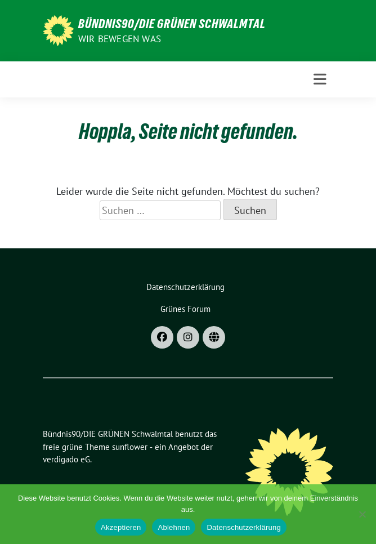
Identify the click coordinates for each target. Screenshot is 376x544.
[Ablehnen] (362, 514)
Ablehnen (174, 527)
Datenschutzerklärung (243, 527)
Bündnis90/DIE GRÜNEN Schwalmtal (172, 23)
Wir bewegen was (119, 39)
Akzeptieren (121, 527)
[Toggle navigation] (320, 79)
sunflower (129, 447)
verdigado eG (66, 459)
